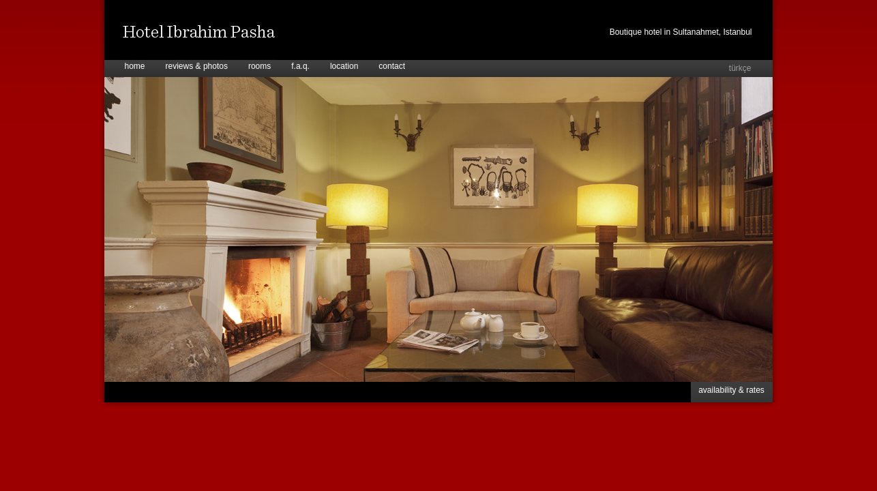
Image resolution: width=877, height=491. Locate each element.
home (135, 66)
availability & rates (731, 390)
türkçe (740, 68)
